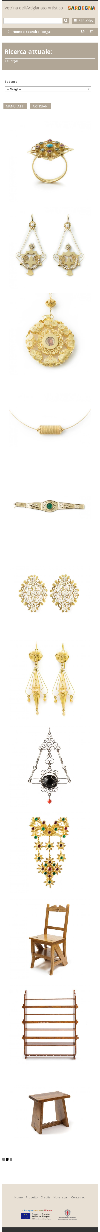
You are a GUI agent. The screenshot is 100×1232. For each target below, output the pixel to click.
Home (17, 31)
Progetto (32, 1197)
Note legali (61, 1197)
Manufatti (15, 106)
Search (31, 31)
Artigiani (41, 106)
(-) (7, 61)
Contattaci (78, 1197)
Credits (46, 1197)
